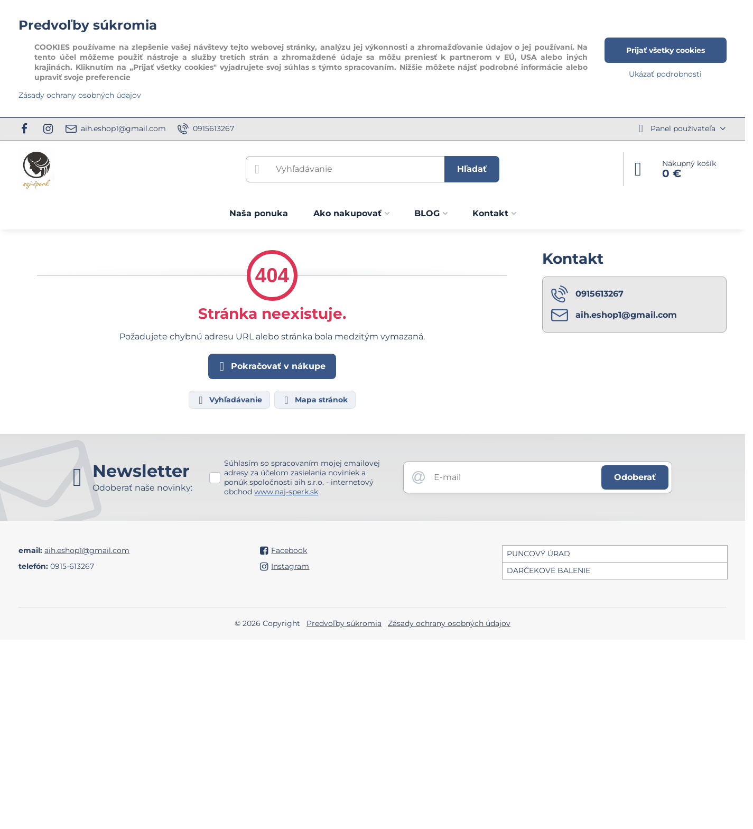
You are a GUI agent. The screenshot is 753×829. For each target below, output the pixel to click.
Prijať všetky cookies (665, 50)
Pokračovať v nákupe (271, 366)
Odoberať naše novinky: (142, 488)
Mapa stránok (314, 400)
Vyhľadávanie (229, 400)
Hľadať (472, 169)
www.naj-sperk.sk (286, 491)
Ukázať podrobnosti (665, 74)
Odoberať (635, 477)
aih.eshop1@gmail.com (86, 550)
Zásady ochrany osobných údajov (449, 623)
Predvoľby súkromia (344, 623)
